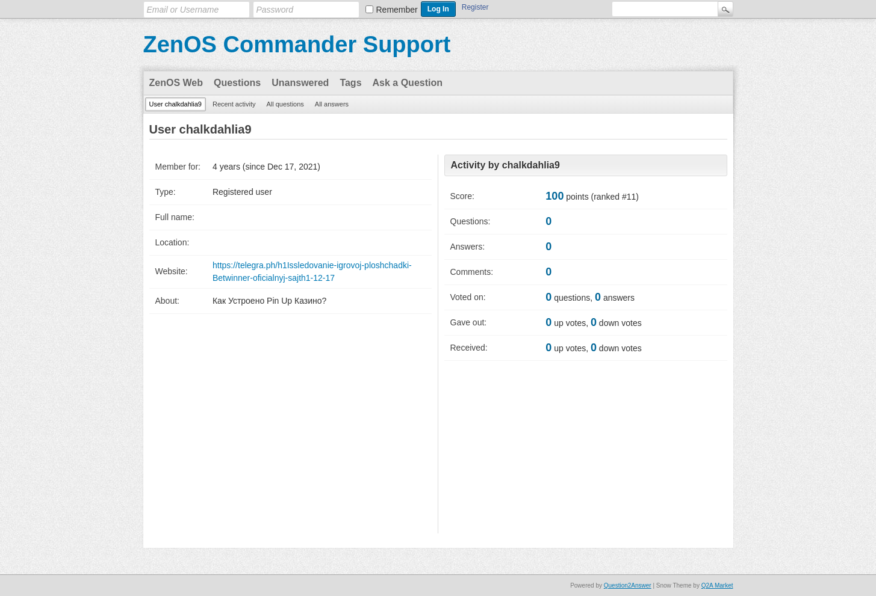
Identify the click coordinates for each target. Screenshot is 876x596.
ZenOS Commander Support (297, 44)
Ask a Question (408, 83)
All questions (284, 104)
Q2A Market (717, 585)
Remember (397, 9)
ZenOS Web (176, 83)
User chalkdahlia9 (175, 104)
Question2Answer (627, 585)
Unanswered (300, 83)
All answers (332, 104)
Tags (350, 83)
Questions (237, 83)
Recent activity (234, 104)
